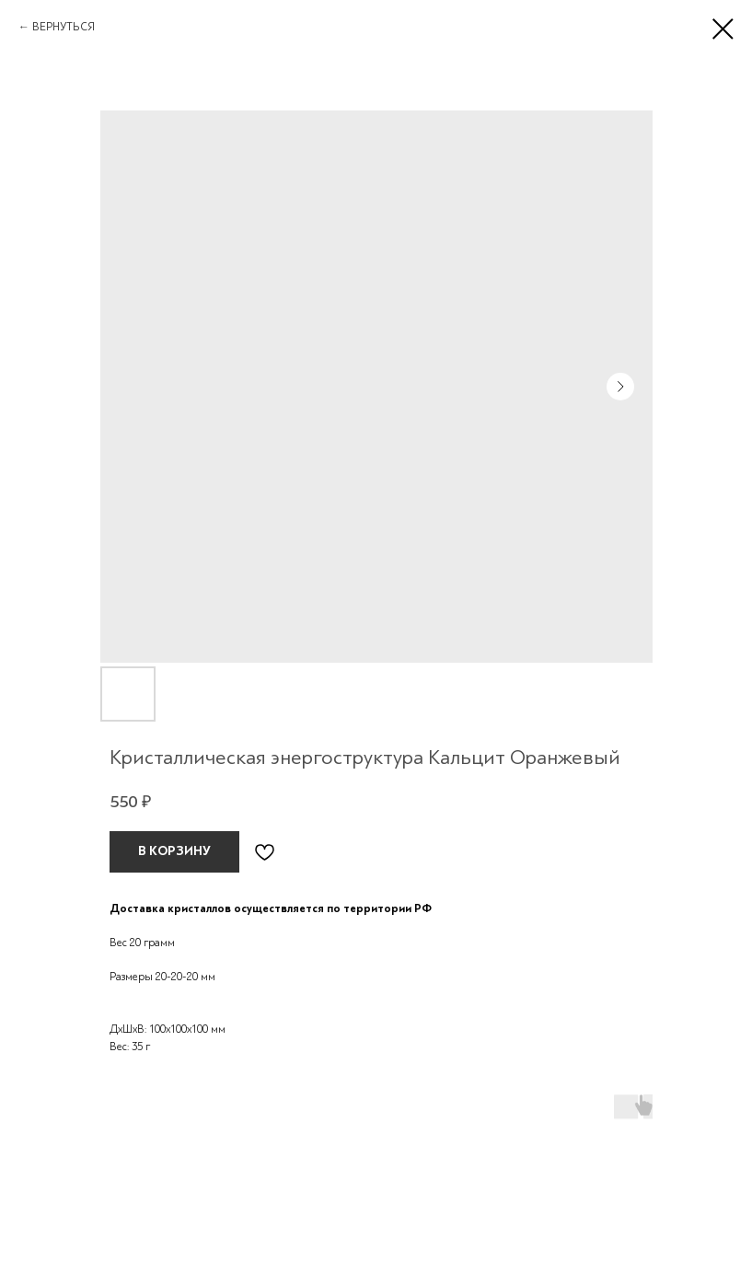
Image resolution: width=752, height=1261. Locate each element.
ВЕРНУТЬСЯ (63, 26)
